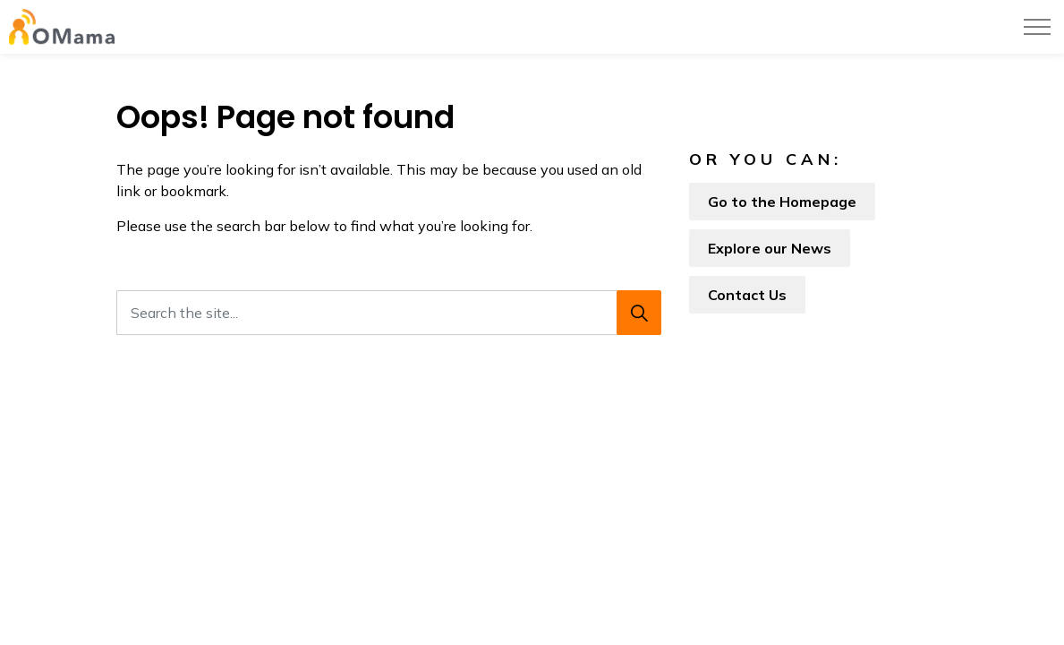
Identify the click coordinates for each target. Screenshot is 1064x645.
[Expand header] (1037, 27)
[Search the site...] (389, 312)
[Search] (639, 312)
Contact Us (747, 295)
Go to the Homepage (782, 202)
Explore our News (769, 248)
